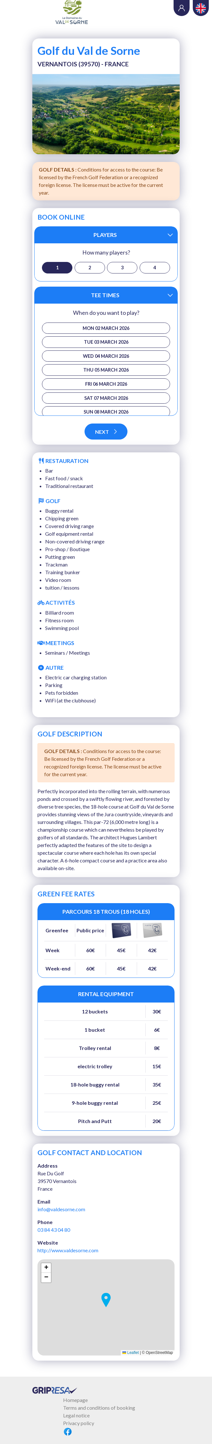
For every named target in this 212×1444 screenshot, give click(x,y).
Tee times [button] (105, 295)
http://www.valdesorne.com (67, 1250)
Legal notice (76, 1415)
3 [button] (122, 267)
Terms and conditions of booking (99, 1408)
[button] (106, 1300)
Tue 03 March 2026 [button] (106, 342)
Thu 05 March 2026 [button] (106, 370)
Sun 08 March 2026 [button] (106, 412)
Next (106, 432)
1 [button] (57, 267)
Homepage (75, 1400)
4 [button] (154, 267)
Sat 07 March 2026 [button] (106, 398)
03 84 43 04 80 (53, 1230)
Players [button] (105, 234)
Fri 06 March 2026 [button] (106, 384)
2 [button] (89, 267)
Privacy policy (78, 1423)
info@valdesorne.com (61, 1209)
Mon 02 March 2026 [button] (106, 328)
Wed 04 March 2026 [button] (106, 356)
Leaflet (130, 1352)
